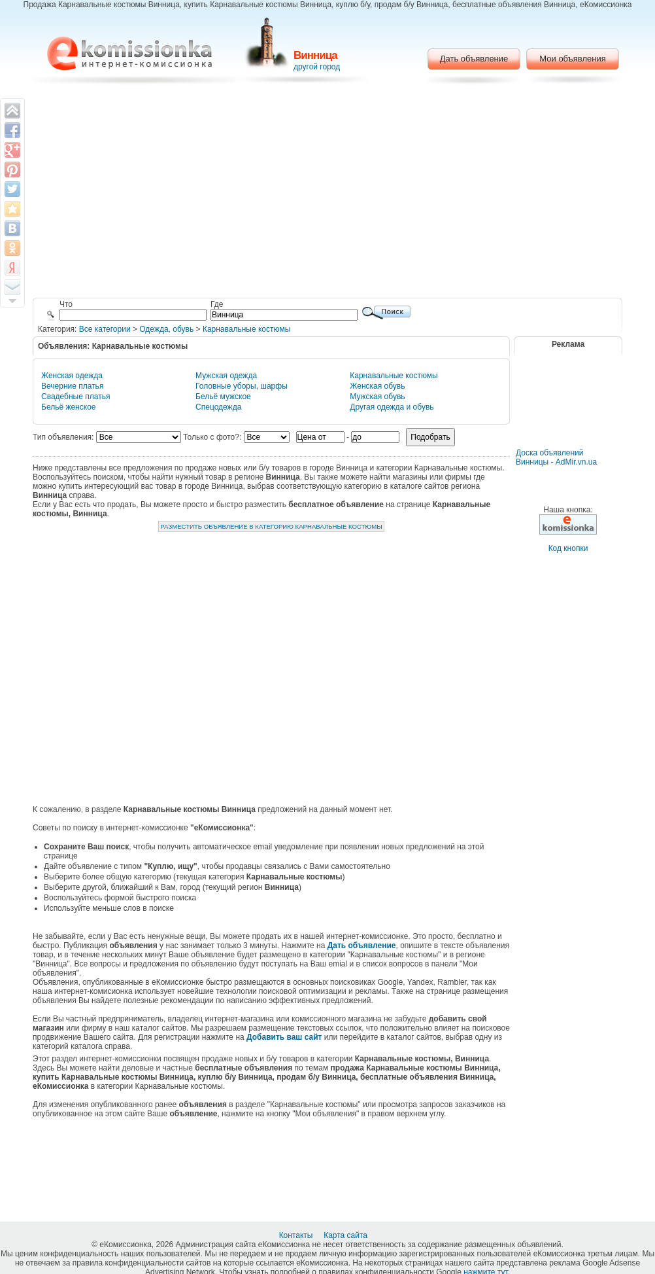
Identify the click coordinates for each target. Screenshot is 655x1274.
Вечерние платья (72, 386)
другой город (317, 66)
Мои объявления (572, 58)
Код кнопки (568, 548)
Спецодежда (218, 407)
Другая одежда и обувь (391, 407)
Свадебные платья (75, 396)
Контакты (297, 1235)
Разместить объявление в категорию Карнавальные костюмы (271, 526)
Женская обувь (377, 386)
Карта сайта (346, 1235)
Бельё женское (68, 407)
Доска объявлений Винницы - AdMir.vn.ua (556, 457)
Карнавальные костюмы (246, 329)
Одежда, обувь (166, 329)
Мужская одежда (226, 375)
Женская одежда (72, 375)
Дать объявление (474, 58)
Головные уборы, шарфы (241, 386)
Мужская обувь (377, 396)
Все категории (105, 329)
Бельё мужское (223, 396)
